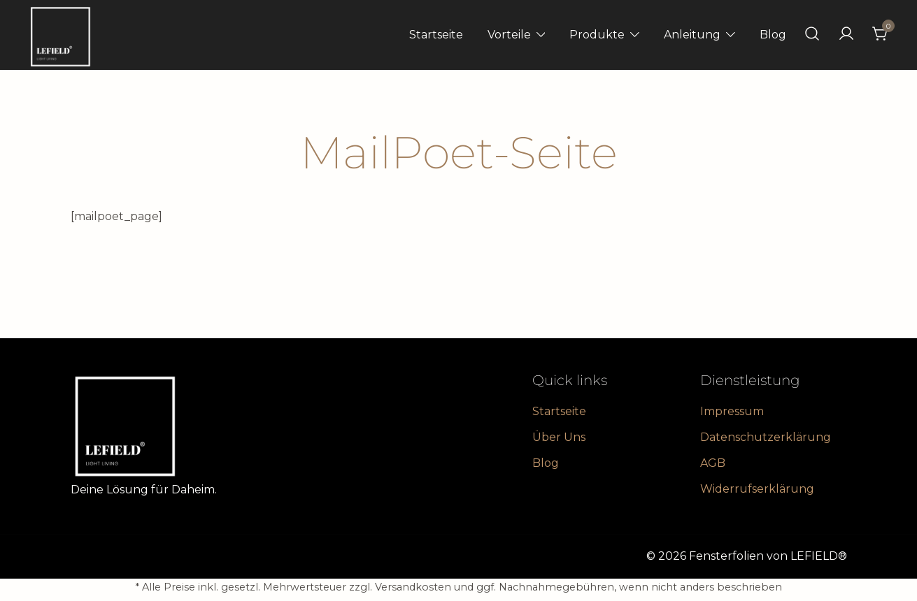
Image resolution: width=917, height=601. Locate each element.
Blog (773, 34)
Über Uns (558, 437)
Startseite (436, 34)
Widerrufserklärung (757, 488)
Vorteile (509, 34)
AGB (712, 463)
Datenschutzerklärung (765, 437)
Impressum (732, 411)
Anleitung (692, 34)
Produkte (597, 34)
